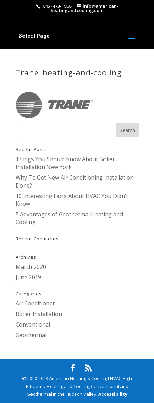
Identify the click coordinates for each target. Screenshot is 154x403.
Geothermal (31, 335)
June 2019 (28, 277)
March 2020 (31, 267)
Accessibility (112, 394)
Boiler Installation (39, 314)
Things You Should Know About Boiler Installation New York (65, 163)
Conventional (33, 324)
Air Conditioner (35, 303)
